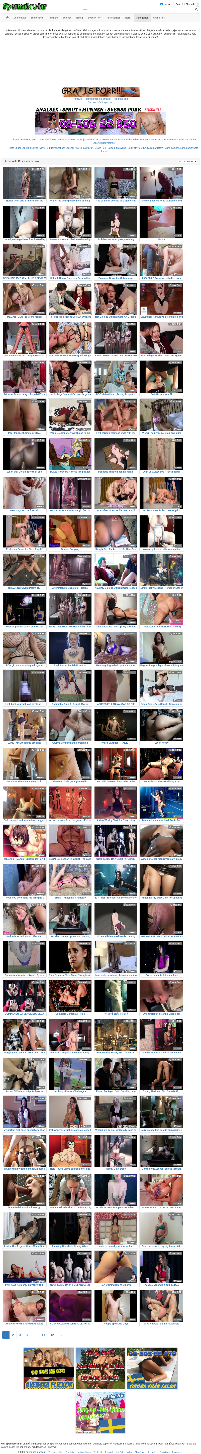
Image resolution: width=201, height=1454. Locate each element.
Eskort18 (97, 143)
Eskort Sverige (140, 139)
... (35, 1335)
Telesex (60, 139)
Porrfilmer (137, 148)
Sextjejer (171, 139)
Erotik (91, 148)
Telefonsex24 (94, 139)
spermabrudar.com (36, 1452)
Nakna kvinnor (38, 148)
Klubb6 (192, 139)
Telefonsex (50, 139)
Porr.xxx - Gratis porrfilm (100, 102)
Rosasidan (182, 139)
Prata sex (70, 139)
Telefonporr (107, 139)
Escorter (69, 148)
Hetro (167, 4)
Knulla (146, 148)
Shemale (190, 4)
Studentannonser (56, 148)
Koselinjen (80, 139)
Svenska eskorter (157, 139)
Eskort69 (26, 148)
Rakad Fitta (113, 148)
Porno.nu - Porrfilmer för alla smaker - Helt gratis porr (100, 98)
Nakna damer (171, 148)
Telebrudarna (37, 139)
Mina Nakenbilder (123, 139)
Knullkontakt (81, 148)
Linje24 (15, 139)
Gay (177, 4)
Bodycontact (108, 143)
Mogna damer (185, 148)
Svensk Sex (125, 148)
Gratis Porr (100, 148)
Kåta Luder (15, 148)
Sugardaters (156, 148)
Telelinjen (25, 139)
